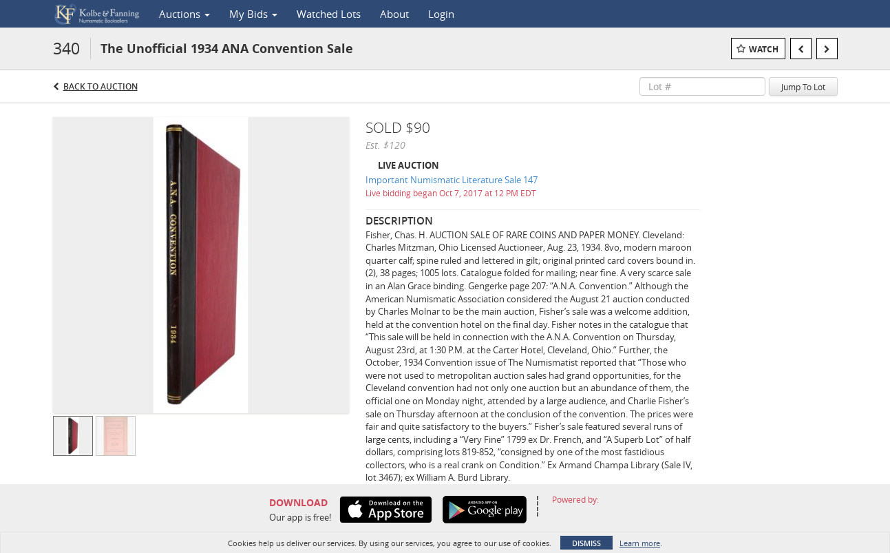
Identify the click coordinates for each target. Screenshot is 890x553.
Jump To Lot (803, 86)
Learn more (639, 543)
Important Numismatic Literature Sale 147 (451, 180)
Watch (763, 49)
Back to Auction (100, 86)
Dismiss (586, 543)
